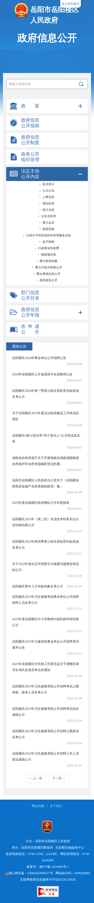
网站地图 (38, 806)
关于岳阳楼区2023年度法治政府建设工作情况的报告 (45, 416)
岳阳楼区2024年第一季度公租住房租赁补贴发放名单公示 (45, 393)
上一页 (35, 778)
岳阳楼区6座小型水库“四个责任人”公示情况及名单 (46, 438)
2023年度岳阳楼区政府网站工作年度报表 (40, 502)
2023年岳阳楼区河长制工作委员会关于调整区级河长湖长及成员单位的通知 (45, 667)
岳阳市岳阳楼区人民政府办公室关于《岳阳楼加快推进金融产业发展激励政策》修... (45, 483)
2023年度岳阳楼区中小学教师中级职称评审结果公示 (45, 622)
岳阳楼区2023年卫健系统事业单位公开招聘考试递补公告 (45, 644)
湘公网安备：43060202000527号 (29, 873)
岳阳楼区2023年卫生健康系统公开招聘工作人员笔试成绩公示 (45, 756)
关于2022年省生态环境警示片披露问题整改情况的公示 (45, 567)
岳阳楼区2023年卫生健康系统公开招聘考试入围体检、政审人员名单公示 (45, 689)
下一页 (59, 778)
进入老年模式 (70, 3)
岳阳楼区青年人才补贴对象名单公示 (37, 586)
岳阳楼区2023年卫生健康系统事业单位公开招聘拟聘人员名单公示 (45, 599)
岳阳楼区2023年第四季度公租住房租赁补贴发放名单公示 (45, 544)
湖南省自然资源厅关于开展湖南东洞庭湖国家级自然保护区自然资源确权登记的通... (45, 461)
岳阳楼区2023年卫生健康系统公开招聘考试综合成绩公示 (45, 711)
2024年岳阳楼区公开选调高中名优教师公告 (42, 374)
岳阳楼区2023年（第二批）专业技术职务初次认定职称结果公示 (45, 522)
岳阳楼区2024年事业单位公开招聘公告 (39, 358)
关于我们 (56, 806)
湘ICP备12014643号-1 (54, 866)
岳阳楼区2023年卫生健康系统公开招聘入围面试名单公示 (45, 734)
